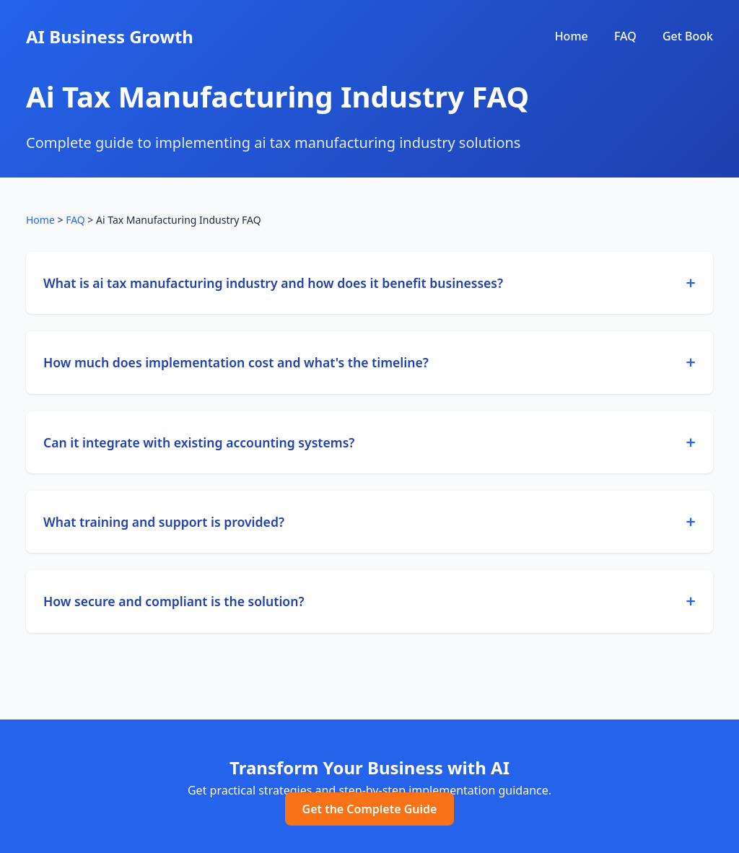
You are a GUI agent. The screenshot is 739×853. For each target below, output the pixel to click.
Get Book (688, 36)
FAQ (625, 36)
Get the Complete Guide (369, 809)
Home (571, 36)
